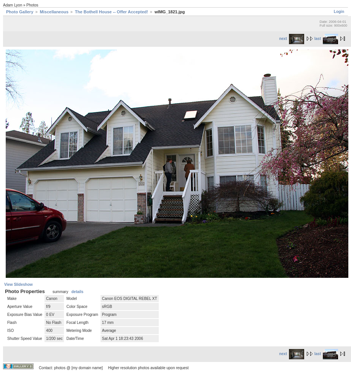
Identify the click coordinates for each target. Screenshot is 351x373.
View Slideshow (18, 284)
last (326, 39)
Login (339, 12)
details (77, 292)
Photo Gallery (20, 12)
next (291, 39)
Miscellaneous (54, 12)
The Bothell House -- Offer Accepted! (111, 12)
